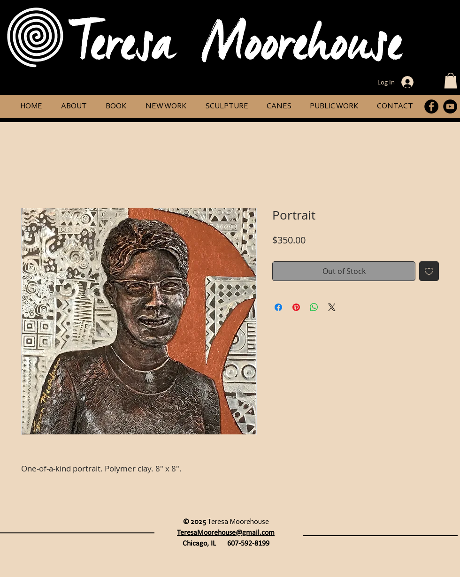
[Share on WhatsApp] (314, 307)
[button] (450, 80)
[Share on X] (331, 307)
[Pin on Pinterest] (296, 307)
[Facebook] (431, 106)
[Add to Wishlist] (429, 271)
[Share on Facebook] (278, 307)
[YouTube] (450, 106)
